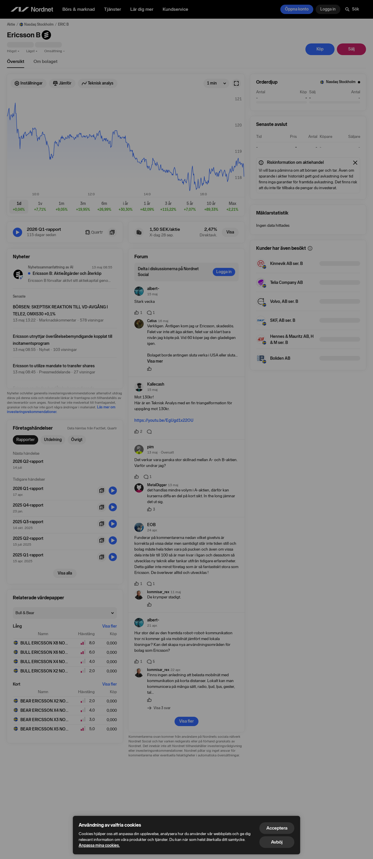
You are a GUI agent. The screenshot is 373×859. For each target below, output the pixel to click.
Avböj (277, 842)
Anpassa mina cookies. (99, 845)
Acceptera (276, 828)
